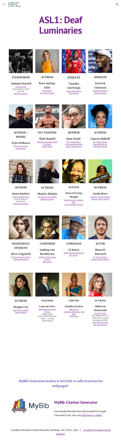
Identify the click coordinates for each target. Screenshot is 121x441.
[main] (60, 25)
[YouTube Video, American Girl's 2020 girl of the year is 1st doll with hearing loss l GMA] (34, 353)
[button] (4, 4)
